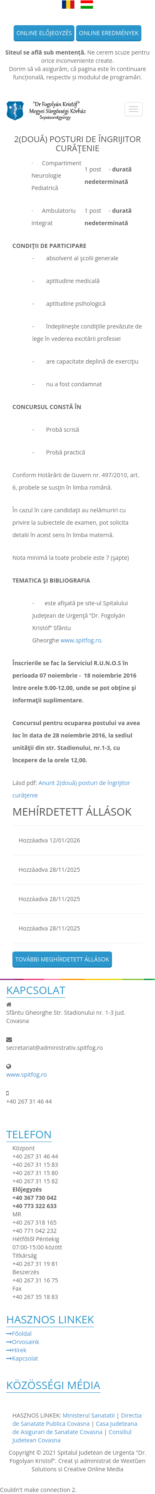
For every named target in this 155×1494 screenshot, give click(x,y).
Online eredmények (108, 33)
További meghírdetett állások (62, 959)
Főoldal (18, 1333)
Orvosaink (22, 1342)
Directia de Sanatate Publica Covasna (77, 1419)
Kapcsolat (22, 1358)
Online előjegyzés (44, 33)
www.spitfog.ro (80, 640)
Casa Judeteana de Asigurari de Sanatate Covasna (74, 1428)
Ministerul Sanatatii (89, 1415)
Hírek (16, 1350)
